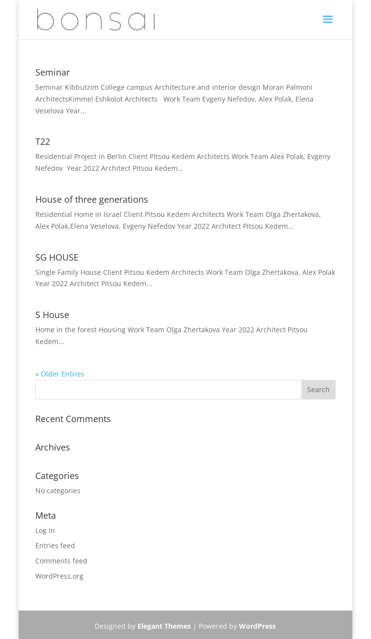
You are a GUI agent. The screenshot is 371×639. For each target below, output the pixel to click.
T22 (42, 141)
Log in (45, 530)
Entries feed (55, 545)
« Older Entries (59, 373)
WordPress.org (59, 576)
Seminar (52, 72)
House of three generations (91, 199)
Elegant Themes (164, 626)
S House (52, 314)
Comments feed (61, 560)
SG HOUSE (57, 257)
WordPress (257, 626)
